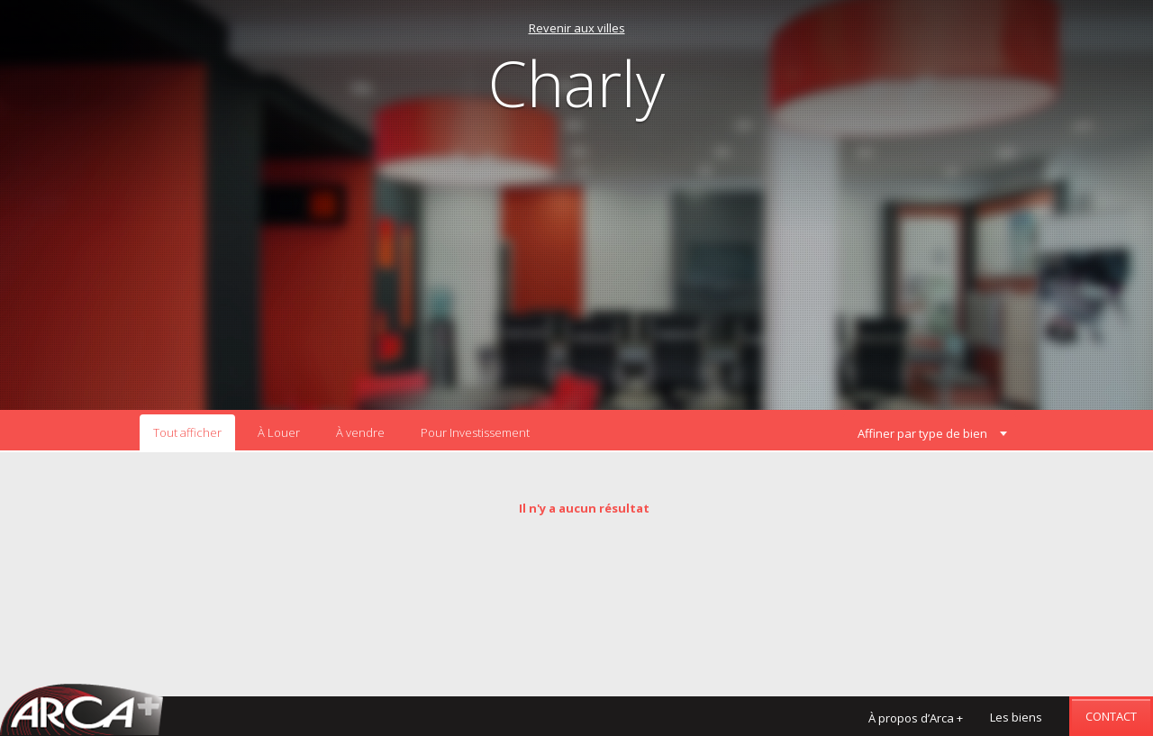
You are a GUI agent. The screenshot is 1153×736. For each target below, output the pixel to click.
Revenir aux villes (577, 28)
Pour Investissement (475, 432)
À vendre (360, 432)
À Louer (279, 432)
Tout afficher (187, 432)
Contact (1111, 716)
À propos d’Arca (915, 718)
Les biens (1016, 717)
